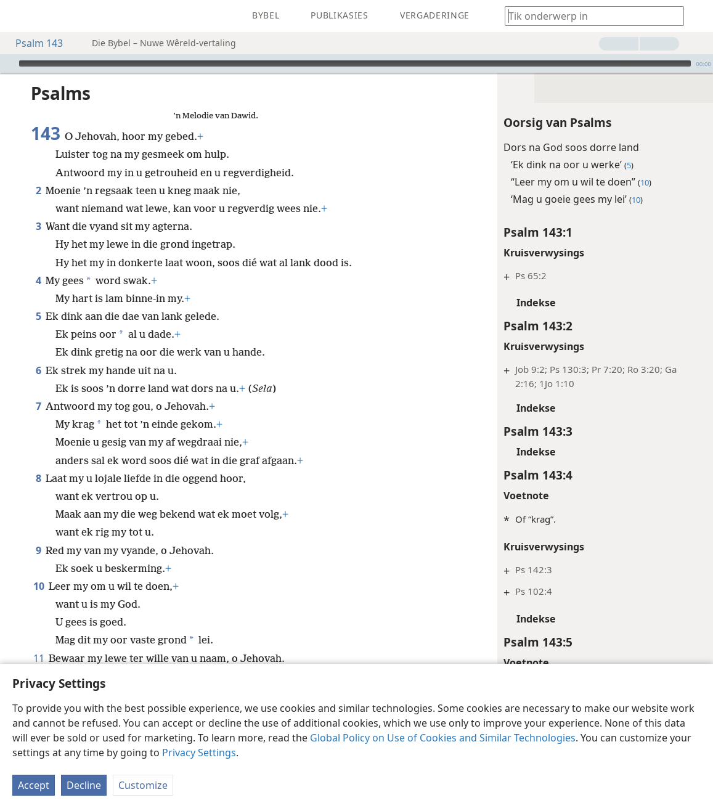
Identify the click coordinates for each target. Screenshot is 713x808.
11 (38, 640)
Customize (143, 785)
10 (38, 567)
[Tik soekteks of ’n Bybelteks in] (588, 16)
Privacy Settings (199, 752)
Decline (84, 785)
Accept (33, 785)
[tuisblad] (18, 16)
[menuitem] (18, 16)
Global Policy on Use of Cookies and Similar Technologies (443, 738)
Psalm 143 (33, 43)
